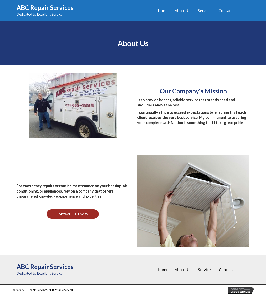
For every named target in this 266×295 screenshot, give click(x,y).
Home (163, 269)
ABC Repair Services (45, 7)
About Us (183, 269)
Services (205, 269)
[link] (163, 11)
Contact (226, 269)
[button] (73, 214)
